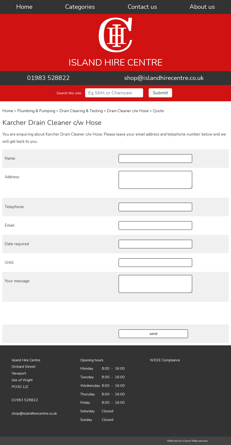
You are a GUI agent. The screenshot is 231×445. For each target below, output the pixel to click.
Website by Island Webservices (187, 441)
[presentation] (153, 313)
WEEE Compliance (165, 360)
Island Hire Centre (116, 62)
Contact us (142, 7)
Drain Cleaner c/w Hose (128, 111)
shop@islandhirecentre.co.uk (164, 78)
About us (202, 7)
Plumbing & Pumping (36, 111)
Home (24, 7)
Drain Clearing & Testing (81, 111)
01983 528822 (48, 78)
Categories (80, 7)
